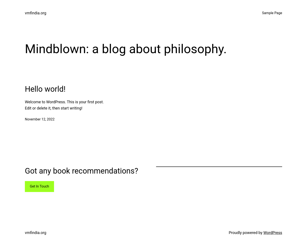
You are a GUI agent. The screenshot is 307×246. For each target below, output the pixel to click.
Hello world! (45, 89)
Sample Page (272, 13)
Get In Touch (39, 186)
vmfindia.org (35, 13)
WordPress (272, 232)
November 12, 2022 (40, 119)
